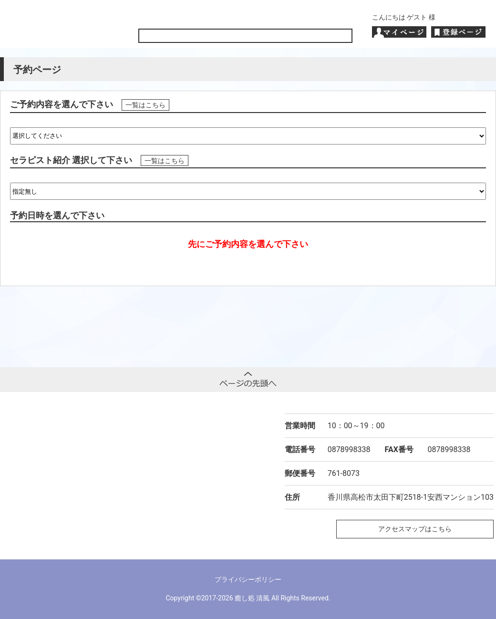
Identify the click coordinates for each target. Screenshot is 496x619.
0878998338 (349, 449)
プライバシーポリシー (248, 579)
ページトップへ (248, 379)
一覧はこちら (145, 105)
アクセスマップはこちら (415, 529)
